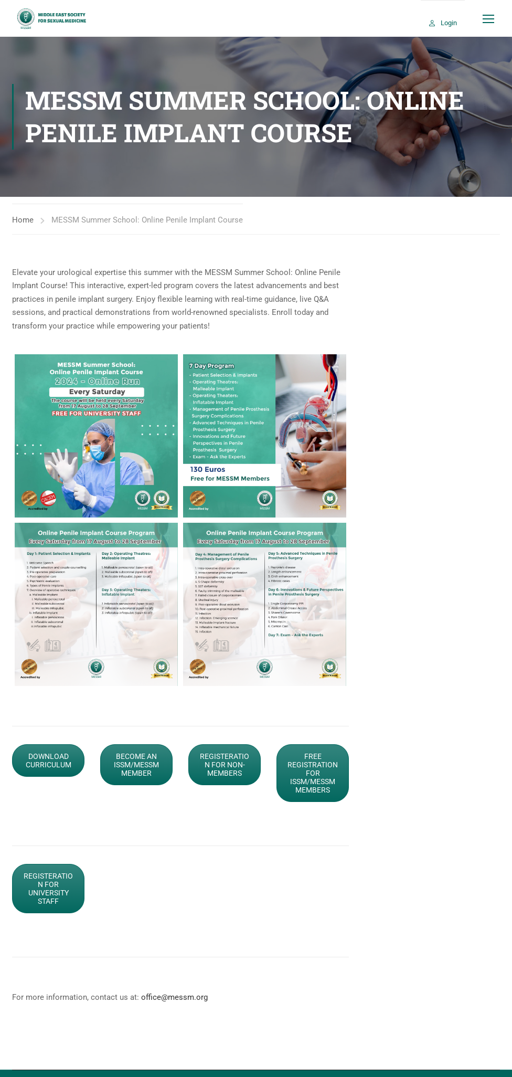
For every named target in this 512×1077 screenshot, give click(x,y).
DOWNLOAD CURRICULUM (48, 760)
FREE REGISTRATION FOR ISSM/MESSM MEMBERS (312, 773)
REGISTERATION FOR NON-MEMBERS (224, 764)
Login (449, 23)
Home (23, 220)
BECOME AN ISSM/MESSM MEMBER (136, 764)
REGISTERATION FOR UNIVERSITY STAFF (48, 888)
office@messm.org (174, 997)
